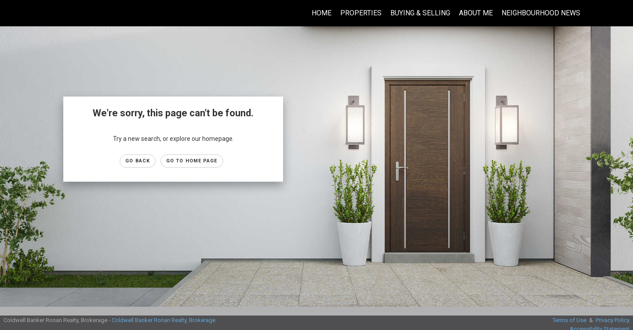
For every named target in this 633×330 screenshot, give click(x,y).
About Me (476, 13)
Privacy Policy (612, 320)
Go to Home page (192, 161)
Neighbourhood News (541, 13)
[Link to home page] (11, 13)
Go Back (137, 161)
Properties (361, 13)
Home (321, 13)
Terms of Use (569, 320)
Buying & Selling (420, 13)
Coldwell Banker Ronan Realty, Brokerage (163, 320)
